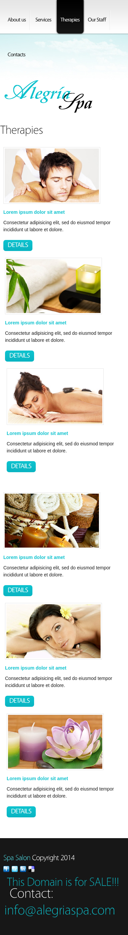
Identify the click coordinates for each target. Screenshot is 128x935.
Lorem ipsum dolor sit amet (34, 212)
